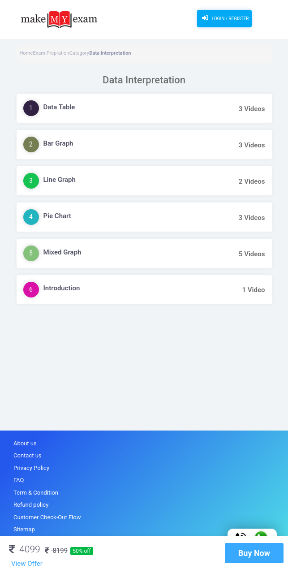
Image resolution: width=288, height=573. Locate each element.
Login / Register (224, 18)
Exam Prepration (51, 53)
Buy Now (254, 553)
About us (25, 443)
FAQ (18, 480)
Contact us (27, 455)
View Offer (27, 564)
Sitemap (24, 529)
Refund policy (30, 504)
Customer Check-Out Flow (47, 517)
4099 (24, 549)
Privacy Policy (31, 468)
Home (26, 53)
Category (79, 53)
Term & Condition (35, 492)
